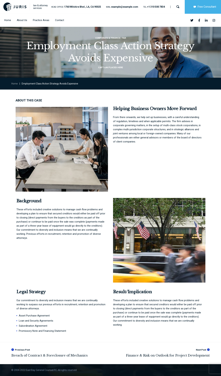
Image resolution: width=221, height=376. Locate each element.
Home (14, 83)
